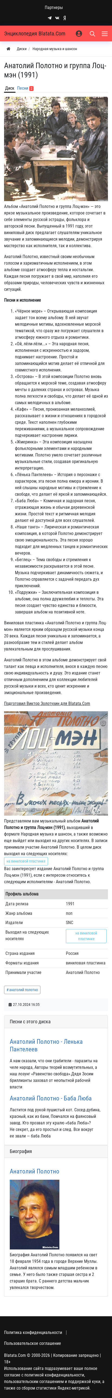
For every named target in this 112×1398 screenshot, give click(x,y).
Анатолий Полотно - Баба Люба (51, 1098)
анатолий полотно (23, 990)
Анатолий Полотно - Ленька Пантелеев (46, 1045)
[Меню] (105, 33)
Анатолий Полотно (34, 1171)
